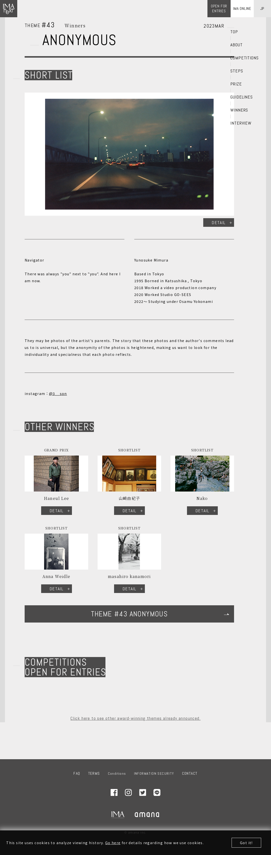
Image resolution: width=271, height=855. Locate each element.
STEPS (236, 71)
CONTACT (190, 773)
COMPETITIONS (244, 58)
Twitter (142, 792)
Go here (113, 842)
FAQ (76, 773)
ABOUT (236, 45)
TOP (234, 32)
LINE (156, 792)
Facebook (114, 792)
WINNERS (239, 110)
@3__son (58, 393)
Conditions (117, 773)
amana (147, 815)
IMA (117, 814)
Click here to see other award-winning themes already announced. (135, 718)
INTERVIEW (241, 123)
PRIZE (236, 84)
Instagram (128, 792)
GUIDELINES (241, 97)
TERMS (94, 773)
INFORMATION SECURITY (154, 773)
